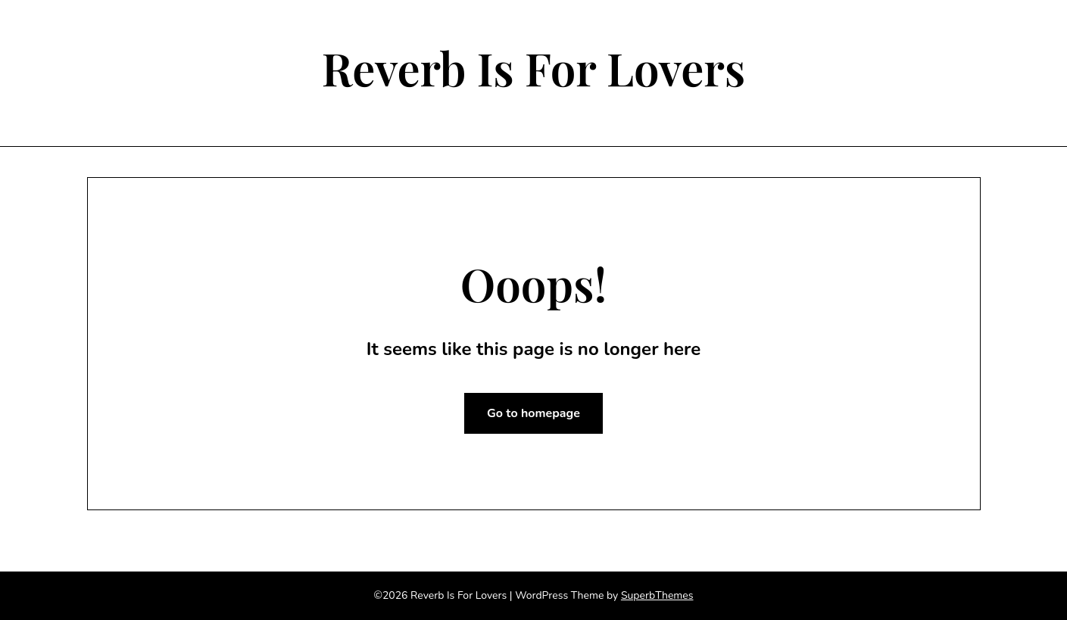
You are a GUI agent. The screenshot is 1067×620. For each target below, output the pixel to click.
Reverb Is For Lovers (534, 67)
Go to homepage (533, 413)
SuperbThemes (657, 595)
